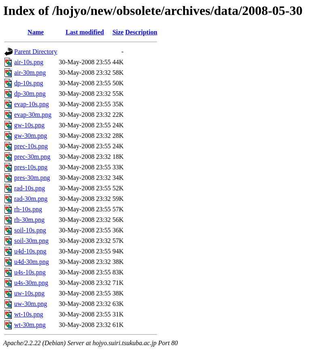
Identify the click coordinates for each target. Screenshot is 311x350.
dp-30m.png (30, 93)
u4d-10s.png (30, 251)
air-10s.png (28, 62)
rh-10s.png (28, 209)
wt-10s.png (28, 314)
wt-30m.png (30, 324)
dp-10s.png (28, 83)
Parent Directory (35, 51)
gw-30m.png (30, 135)
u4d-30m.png (31, 261)
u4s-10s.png (30, 272)
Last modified (85, 32)
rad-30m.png (30, 198)
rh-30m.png (29, 219)
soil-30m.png (31, 240)
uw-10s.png (29, 293)
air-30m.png (30, 72)
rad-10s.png (29, 188)
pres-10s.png (30, 167)
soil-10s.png (30, 230)
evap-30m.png (32, 114)
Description (141, 32)
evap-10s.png (31, 104)
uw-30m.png (30, 303)
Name (36, 32)
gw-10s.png (29, 125)
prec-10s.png (31, 146)
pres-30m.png (32, 177)
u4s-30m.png (31, 282)
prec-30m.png (32, 156)
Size (118, 32)
